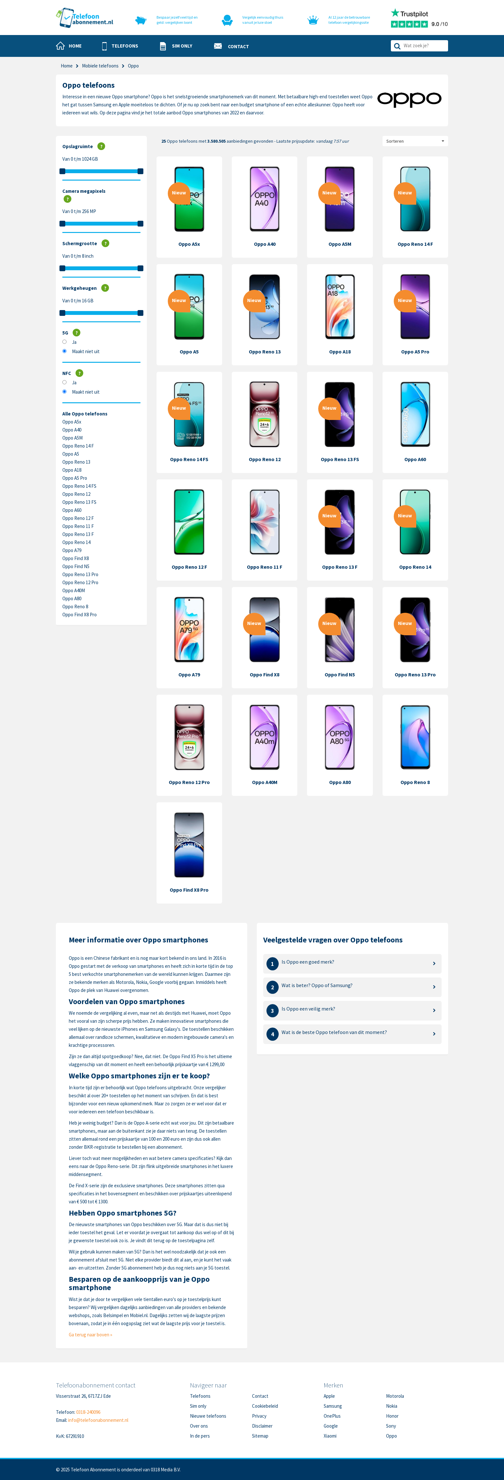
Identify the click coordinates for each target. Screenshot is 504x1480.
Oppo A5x (71, 422)
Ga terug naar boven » (90, 1335)
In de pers (200, 1436)
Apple (329, 1396)
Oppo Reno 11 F (78, 526)
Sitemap (260, 1436)
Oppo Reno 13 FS (79, 502)
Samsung (333, 1406)
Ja (74, 342)
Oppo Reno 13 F (78, 534)
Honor (392, 1416)
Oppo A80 (71, 598)
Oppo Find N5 (75, 566)
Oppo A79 (71, 550)
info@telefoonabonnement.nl (98, 1420)
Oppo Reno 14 (76, 542)
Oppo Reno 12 (76, 494)
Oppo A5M (72, 438)
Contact (260, 1396)
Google (331, 1426)
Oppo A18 (71, 470)
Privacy (259, 1416)
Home (67, 66)
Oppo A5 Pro (74, 478)
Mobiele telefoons (100, 66)
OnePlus (332, 1416)
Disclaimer (262, 1426)
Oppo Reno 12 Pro (80, 582)
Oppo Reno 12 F (78, 518)
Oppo (391, 1436)
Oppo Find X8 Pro (79, 614)
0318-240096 (88, 1412)
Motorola (395, 1396)
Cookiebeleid (265, 1406)
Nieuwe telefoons (208, 1416)
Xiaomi (330, 1436)
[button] (120, 46)
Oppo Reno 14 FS (79, 486)
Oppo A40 (71, 430)
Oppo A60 (71, 510)
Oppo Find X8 (75, 558)
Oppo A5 (70, 454)
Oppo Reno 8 (75, 606)
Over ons (199, 1426)
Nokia (391, 1406)
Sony (391, 1426)
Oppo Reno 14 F (78, 446)
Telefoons (200, 1396)
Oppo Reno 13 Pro (80, 574)
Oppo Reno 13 (76, 462)
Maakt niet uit (86, 351)
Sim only (198, 1406)
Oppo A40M (73, 590)
